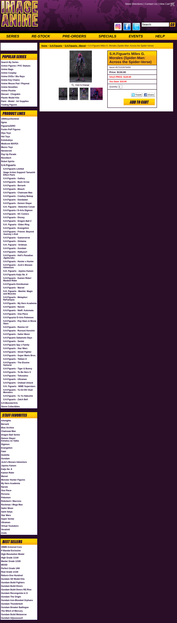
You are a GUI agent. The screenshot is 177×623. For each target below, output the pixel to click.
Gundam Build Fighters (13, 582)
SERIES (12, 36)
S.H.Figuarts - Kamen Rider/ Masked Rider (17, 279)
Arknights (6, 420)
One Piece (6, 490)
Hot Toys (5, 136)
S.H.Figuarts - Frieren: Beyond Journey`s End (18, 232)
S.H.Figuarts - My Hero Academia (20, 303)
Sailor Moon (7, 508)
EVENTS (136, 36)
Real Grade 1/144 (9, 572)
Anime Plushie (8, 90)
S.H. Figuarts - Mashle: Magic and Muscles (18, 292)
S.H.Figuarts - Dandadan (15, 200)
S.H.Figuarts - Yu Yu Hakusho (18, 396)
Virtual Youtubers (10, 526)
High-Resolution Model (12, 554)
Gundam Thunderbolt (12, 604)
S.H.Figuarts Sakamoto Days (17, 338)
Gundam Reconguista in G (14, 593)
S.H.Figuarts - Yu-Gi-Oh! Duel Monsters (18, 391)
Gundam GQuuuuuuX (12, 618)
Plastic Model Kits (10, 98)
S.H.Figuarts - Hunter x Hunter (18, 261)
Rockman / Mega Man (12, 504)
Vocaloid (5, 529)
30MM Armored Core (11, 547)
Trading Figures (9, 105)
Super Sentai (7, 519)
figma (4, 122)
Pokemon (6, 497)
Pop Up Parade (8, 154)
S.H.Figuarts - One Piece (15, 314)
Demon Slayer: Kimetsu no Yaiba (10, 439)
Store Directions (134, 3)
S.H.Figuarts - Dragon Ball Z (17, 221)
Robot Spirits (7, 161)
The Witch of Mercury (12, 611)
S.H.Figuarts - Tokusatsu (15, 375)
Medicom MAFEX (9, 143)
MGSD (4, 565)
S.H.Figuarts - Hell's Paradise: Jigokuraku (18, 256)
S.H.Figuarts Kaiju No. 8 (15, 274)
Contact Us (151, 3)
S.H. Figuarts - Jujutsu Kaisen (18, 271)
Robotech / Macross (11, 501)
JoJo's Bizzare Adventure (14, 462)
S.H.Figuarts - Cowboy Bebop (18, 196)
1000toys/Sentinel (10, 119)
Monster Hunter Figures (13, 480)
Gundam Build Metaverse (14, 614)
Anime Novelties (9, 87)
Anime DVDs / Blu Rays (13, 76)
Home (44, 46)
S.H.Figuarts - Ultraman (15, 379)
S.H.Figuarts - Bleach (14, 189)
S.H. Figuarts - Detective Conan (19, 207)
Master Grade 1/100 (11, 561)
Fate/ (3, 451)
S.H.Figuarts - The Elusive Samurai (16, 363)
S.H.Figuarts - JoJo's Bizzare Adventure (17, 266)
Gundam (5, 458)
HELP (160, 36)
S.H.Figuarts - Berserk (14, 185)
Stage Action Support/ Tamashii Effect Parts (19, 173)
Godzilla (5, 455)
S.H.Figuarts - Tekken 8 (15, 359)
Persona (5, 494)
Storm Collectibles (10, 406)
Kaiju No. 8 (6, 469)
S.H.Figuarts (8, 165)
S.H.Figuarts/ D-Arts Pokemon (18, 317)
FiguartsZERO (8, 126)
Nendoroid (6, 151)
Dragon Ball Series (10, 435)
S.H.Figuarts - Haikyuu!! (15, 252)
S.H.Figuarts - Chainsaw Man (17, 192)
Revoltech (6, 158)
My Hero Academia (10, 483)
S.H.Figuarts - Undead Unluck (18, 383)
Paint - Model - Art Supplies (15, 101)
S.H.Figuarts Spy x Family (16, 345)
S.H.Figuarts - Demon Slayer (17, 203)
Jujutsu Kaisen (8, 465)
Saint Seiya (6, 512)
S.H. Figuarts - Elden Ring (16, 224)
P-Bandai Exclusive (11, 550)
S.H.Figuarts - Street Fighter (17, 352)
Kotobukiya (7, 140)
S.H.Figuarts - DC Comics (16, 214)
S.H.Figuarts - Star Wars (15, 348)
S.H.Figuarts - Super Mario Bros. (19, 355)
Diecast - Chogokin (10, 94)
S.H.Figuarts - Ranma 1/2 (15, 327)
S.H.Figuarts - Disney (14, 217)
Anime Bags (7, 69)
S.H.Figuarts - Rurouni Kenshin (19, 330)
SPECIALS (107, 36)
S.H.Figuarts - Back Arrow (16, 182)
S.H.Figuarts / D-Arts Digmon (17, 210)
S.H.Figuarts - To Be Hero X (17, 372)
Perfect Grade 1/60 (10, 568)
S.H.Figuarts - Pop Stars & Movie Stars (19, 322)
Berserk (5, 424)
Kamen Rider (7, 473)
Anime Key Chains (10, 80)
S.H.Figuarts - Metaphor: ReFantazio (15, 298)
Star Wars (6, 515)
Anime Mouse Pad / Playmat (15, 83)
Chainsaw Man (8, 431)
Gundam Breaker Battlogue (15, 607)
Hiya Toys (6, 133)
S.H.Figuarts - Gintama (14, 241)
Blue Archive (7, 427)
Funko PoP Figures (10, 129)
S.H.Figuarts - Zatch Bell (15, 399)
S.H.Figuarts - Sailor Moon (16, 334)
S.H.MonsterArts (9, 403)
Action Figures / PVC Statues (15, 66)
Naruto (4, 487)
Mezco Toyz (7, 147)
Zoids (4, 533)
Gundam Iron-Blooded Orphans (17, 600)
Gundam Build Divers (12, 586)
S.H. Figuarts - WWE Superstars (19, 386)
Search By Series (9, 62)
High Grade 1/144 (9, 557)
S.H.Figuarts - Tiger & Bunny (17, 368)
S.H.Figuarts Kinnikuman (16, 284)
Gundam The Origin (11, 597)
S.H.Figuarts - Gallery (14, 178)
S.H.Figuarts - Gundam (14, 248)
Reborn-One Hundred (12, 575)
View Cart (164, 3)
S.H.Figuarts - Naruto (13, 307)
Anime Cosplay (8, 73)
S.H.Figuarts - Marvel (13, 287)
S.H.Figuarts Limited (13, 169)
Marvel (4, 476)
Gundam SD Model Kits (13, 579)
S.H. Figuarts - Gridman (15, 245)
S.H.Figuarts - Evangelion (16, 228)
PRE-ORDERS (74, 36)
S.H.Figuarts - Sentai (13, 341)
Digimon (5, 444)
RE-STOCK (41, 36)
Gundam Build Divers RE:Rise (16, 589)
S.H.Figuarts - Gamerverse (16, 237)
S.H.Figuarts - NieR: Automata (18, 310)
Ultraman (5, 522)
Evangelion (6, 448)
